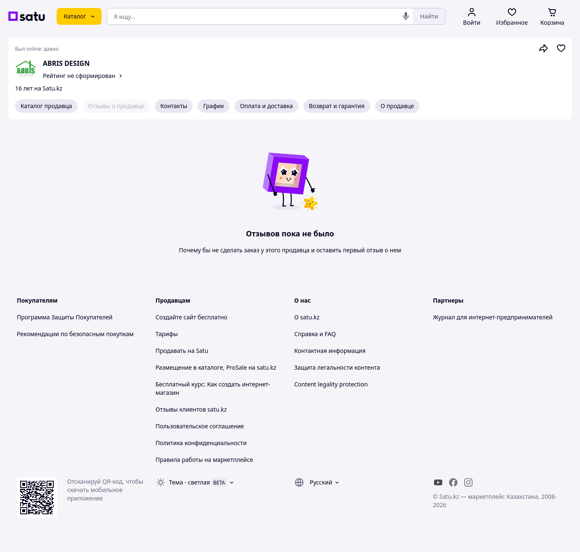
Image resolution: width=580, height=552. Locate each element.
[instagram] (468, 482)
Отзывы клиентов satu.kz (191, 409)
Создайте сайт (176, 317)
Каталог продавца (46, 106)
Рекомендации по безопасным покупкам (75, 334)
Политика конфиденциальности (201, 443)
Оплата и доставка (266, 106)
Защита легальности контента (337, 367)
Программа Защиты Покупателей (64, 317)
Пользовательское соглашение (200, 426)
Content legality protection (331, 384)
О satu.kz (306, 317)
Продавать (171, 351)
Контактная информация (330, 351)
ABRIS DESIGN (66, 63)
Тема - (189, 482)
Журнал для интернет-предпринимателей (493, 317)
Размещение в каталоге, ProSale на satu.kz (216, 367)
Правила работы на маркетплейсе (204, 460)
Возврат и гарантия (337, 106)
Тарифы (167, 334)
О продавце (397, 106)
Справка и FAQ (315, 334)
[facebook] (453, 482)
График (213, 106)
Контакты (173, 106)
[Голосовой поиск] (406, 16)
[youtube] (438, 482)
